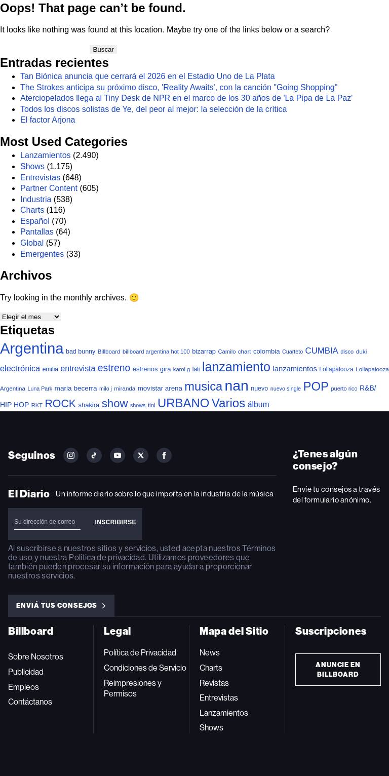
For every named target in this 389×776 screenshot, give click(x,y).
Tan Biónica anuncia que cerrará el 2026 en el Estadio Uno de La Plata (147, 76)
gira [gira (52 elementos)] (165, 369)
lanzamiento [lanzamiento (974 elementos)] (236, 367)
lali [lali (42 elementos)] (196, 369)
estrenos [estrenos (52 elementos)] (145, 369)
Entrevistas (40, 177)
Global (32, 243)
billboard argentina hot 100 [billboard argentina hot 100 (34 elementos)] (156, 351)
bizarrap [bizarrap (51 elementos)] (204, 351)
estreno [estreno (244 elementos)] (114, 368)
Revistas (214, 683)
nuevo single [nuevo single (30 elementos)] (285, 388)
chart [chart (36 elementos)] (244, 351)
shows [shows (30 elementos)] (137, 405)
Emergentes (42, 254)
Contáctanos (30, 702)
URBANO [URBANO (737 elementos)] (183, 403)
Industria (35, 199)
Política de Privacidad (140, 652)
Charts (32, 210)
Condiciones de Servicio (145, 668)
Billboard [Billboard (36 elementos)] (109, 351)
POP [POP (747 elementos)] (316, 386)
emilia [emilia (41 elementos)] (50, 369)
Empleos (23, 687)
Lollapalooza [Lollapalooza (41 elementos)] (336, 369)
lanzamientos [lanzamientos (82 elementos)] (295, 369)
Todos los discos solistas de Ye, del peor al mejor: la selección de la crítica (153, 109)
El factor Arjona (47, 119)
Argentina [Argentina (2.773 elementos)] (32, 348)
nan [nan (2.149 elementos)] (237, 385)
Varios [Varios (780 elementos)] (228, 403)
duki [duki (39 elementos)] (361, 351)
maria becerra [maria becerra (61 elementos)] (76, 388)
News (210, 652)
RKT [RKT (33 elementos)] (37, 405)
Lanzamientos (45, 155)
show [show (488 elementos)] (115, 403)
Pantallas (37, 231)
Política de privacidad (107, 557)
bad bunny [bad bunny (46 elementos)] (80, 351)
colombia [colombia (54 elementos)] (266, 351)
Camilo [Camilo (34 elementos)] (227, 351)
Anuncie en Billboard (338, 669)
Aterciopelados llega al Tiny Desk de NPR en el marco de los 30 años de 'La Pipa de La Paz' (186, 98)
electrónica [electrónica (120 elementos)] (20, 368)
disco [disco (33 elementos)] (347, 351)
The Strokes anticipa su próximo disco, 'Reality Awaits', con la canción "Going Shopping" (178, 87)
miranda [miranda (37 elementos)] (124, 388)
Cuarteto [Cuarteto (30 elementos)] (292, 351)
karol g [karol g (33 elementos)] (181, 369)
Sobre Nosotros (35, 657)
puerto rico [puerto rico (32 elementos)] (344, 388)
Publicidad (26, 672)
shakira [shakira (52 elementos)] (89, 405)
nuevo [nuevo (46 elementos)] (259, 388)
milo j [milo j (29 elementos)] (105, 388)
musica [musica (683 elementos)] (203, 386)
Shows (32, 166)
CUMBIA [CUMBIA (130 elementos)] (321, 351)
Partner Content (48, 188)
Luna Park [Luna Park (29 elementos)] (40, 388)
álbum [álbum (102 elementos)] (258, 404)
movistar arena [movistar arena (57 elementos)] (160, 388)
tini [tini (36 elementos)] (151, 405)
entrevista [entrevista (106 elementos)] (77, 368)
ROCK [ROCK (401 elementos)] (60, 404)
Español (35, 221)
